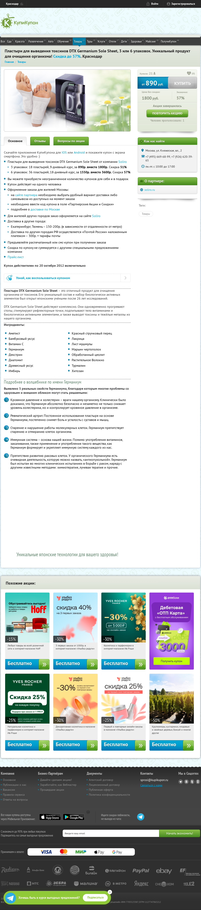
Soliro (122, 162)
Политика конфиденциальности (109, 794)
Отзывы (40, 141)
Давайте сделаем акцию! (56, 780)
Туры (91, 41)
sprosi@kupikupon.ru (154, 780)
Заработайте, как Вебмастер (58, 785)
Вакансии (9, 790)
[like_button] (189, 74)
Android (80, 152)
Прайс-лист (16, 257)
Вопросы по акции (71, 141)
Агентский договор (101, 780)
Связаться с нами (151, 785)
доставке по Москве (45, 209)
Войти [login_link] (154, 4)
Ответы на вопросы (15, 799)
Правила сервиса (14, 794)
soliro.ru (149, 190)
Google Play (73, 817)
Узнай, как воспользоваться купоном (43, 278)
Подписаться (95, 897)
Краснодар (12, 4)
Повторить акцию (167, 113)
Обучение (64, 41)
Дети (124, 41)
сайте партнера (26, 195)
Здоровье (137, 41)
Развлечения (37, 41)
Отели (114, 41)
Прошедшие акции (52, 790)
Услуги (102, 41)
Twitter (192, 781)
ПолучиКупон (170, 41)
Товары (79, 41)
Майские (152, 41)
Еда (10, 41)
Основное (15, 141)
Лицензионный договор (104, 785)
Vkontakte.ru (186, 781)
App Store (50, 817)
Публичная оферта (101, 790)
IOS (65, 152)
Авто (51, 41)
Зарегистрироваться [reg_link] (183, 4)
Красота (20, 41)
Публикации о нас (14, 785)
